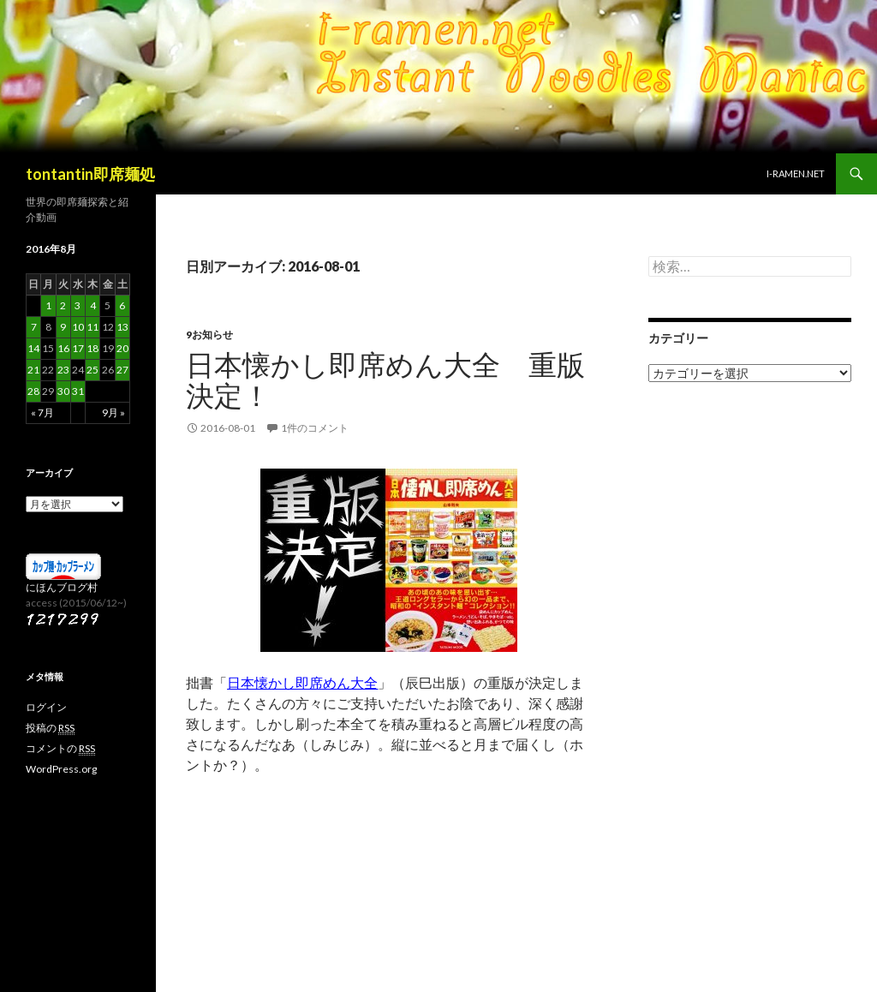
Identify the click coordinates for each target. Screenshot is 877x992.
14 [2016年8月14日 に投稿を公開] (33, 348)
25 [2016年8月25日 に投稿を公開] (92, 369)
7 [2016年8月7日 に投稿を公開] (34, 326)
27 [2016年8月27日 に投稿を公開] (122, 369)
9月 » (113, 412)
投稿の (50, 728)
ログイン (46, 707)
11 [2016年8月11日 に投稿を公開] (92, 326)
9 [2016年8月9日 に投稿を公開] (63, 326)
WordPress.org (61, 768)
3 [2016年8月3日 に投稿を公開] (78, 305)
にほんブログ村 (62, 587)
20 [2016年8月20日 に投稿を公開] (122, 348)
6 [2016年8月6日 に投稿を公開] (122, 305)
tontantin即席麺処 (90, 173)
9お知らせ (209, 334)
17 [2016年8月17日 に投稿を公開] (78, 348)
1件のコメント (315, 427)
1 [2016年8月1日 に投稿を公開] (48, 305)
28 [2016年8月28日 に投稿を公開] (33, 391)
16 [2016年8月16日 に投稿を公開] (63, 348)
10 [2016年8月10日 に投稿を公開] (78, 326)
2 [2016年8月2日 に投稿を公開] (63, 305)
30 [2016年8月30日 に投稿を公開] (63, 391)
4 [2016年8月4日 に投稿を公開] (93, 305)
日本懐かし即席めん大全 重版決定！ (385, 379)
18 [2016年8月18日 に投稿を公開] (92, 348)
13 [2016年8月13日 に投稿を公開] (122, 326)
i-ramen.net (796, 173)
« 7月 (42, 412)
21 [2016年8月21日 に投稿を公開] (33, 369)
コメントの (60, 749)
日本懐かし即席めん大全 (302, 682)
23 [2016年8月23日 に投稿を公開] (63, 369)
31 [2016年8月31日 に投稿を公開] (78, 391)
